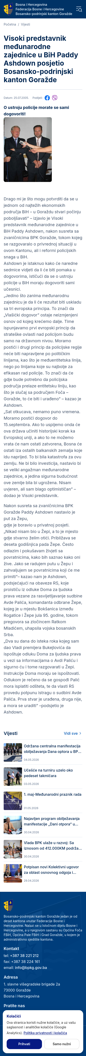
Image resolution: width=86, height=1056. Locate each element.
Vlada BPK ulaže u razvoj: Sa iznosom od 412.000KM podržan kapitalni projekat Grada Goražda (52, 845)
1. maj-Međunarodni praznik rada (52, 794)
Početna (10, 24)
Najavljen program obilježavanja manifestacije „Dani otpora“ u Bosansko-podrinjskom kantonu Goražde (52, 821)
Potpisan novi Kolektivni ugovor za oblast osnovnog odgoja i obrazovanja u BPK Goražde (51, 870)
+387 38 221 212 (24, 955)
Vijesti (25, 24)
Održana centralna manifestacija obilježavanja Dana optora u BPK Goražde (52, 749)
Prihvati (24, 1044)
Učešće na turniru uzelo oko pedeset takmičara (48, 773)
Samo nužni (62, 1044)
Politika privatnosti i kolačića (45, 1033)
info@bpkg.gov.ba (31, 967)
